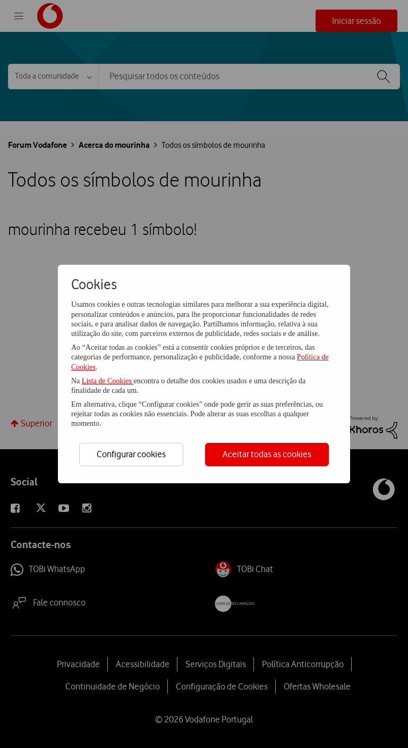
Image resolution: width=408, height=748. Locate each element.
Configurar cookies (131, 454)
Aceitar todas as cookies (267, 454)
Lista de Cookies (108, 381)
